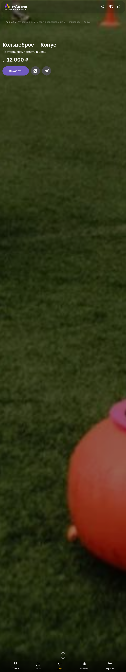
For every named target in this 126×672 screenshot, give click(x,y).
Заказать (15, 71)
